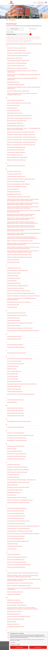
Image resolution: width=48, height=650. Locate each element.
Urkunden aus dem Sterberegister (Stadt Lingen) (16, 567)
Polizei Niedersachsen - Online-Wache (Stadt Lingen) (17, 440)
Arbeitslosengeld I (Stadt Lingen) (13, 82)
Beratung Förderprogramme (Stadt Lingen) (15, 123)
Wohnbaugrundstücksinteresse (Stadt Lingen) (15, 619)
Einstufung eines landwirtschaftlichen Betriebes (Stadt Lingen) (18, 184)
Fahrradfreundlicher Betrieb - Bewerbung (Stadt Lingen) (17, 270)
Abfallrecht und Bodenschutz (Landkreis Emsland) (16, 50)
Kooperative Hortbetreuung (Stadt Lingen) (15, 391)
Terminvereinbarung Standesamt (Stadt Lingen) (16, 536)
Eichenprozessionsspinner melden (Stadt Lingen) (16, 176)
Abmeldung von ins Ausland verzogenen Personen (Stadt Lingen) (19, 53)
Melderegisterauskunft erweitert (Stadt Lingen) (15, 415)
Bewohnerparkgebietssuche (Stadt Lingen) (15, 154)
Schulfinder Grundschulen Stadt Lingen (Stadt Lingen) (17, 472)
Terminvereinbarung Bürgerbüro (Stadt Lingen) (15, 510)
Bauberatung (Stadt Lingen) (12, 108)
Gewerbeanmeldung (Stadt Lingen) (13, 320)
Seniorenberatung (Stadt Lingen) (13, 477)
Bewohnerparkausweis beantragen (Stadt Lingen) (16, 147)
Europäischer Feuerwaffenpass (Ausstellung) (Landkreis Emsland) (19, 254)
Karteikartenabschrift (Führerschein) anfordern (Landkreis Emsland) (19, 358)
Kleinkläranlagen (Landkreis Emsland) (14, 386)
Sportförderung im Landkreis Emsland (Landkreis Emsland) (18, 487)
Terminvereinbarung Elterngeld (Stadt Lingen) (15, 518)
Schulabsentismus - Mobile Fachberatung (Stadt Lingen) (17, 467)
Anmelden (41, 2)
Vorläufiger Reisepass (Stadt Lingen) (14, 594)
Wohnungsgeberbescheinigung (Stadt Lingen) (15, 626)
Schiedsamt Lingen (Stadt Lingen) (13, 464)
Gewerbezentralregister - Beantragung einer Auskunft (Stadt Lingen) (19, 328)
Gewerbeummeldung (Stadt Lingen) (13, 325)
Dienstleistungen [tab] (33, 28)
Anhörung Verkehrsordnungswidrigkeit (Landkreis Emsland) (18, 60)
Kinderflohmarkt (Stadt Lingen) (12, 366)
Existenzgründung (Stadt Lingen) (13, 259)
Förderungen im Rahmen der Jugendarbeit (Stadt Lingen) (17, 285)
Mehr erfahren (12, 642)
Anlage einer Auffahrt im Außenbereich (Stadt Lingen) (17, 63)
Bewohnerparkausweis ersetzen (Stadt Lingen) (15, 149)
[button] (34, 2)
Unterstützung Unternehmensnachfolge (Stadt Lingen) (17, 557)
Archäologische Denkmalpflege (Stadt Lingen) (15, 84)
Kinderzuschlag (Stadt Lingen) (12, 373)
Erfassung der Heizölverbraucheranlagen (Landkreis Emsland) (18, 196)
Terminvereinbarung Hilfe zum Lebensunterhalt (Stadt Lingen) (18, 528)
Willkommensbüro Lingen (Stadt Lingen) (14, 611)
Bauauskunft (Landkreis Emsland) (13, 105)
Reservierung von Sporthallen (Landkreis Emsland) (16, 456)
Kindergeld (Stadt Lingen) (12, 368)
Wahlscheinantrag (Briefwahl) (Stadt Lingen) (15, 602)
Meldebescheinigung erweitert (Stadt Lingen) (15, 410)
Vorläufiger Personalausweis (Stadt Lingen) (15, 591)
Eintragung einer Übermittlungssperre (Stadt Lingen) (16, 186)
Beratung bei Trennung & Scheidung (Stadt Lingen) (16, 120)
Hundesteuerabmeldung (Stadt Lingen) (14, 336)
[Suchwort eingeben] (17, 32)
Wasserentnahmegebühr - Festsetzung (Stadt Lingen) (17, 605)
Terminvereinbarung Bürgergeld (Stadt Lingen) (15, 513)
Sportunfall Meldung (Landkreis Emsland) (14, 489)
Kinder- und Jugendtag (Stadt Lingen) (14, 371)
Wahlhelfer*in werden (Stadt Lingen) (13, 600)
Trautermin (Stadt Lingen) (12, 548)
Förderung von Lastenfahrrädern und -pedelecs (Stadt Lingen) (18, 290)
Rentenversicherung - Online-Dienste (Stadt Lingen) (16, 453)
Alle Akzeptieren (38, 647)
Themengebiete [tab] (14, 28)
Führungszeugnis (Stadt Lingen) (13, 304)
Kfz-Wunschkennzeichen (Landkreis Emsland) (15, 363)
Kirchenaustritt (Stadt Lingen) (12, 376)
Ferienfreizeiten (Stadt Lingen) (12, 275)
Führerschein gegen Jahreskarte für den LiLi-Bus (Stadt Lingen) (19, 302)
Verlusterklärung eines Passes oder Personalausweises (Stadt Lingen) (20, 583)
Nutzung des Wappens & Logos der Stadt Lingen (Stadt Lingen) (19, 421)
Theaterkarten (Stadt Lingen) (12, 543)
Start (7, 19)
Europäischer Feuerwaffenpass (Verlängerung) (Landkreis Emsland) (19, 257)
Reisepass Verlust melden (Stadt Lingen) (14, 451)
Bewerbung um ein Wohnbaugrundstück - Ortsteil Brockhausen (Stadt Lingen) (21, 137)
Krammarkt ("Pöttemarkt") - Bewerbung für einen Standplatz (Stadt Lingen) (21, 394)
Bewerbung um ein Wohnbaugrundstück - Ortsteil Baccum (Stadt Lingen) (20, 132)
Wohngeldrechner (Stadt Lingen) (13, 624)
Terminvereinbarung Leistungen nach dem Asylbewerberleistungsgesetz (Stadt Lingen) (23, 533)
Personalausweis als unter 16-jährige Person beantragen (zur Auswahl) (20, 435)
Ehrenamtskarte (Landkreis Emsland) (14, 171)
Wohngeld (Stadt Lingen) (11, 621)
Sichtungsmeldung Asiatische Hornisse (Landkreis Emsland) (18, 482)
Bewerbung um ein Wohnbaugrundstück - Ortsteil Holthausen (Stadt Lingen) (21, 144)
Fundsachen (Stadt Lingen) (12, 307)
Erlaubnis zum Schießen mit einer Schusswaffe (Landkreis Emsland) (19, 240)
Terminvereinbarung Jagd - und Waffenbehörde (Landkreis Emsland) (19, 531)
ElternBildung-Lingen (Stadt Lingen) (13, 191)
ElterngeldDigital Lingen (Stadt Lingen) (14, 194)
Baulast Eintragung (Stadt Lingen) (13, 110)
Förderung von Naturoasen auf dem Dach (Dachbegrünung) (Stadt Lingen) (21, 293)
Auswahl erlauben (19, 647)
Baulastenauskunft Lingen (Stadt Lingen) (14, 113)
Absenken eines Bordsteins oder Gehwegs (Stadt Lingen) (17, 55)
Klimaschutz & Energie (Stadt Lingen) (14, 389)
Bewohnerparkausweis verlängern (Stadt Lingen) (16, 152)
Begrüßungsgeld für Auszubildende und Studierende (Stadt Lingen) (19, 115)
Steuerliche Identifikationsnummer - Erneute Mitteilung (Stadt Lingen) (20, 500)
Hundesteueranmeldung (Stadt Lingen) (14, 338)
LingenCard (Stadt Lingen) (12, 402)
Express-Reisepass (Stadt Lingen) (13, 262)
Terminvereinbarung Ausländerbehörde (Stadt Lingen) (17, 508)
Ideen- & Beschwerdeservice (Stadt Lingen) (15, 344)
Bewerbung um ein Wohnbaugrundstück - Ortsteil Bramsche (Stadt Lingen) (21, 134)
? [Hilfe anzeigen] (30, 34)
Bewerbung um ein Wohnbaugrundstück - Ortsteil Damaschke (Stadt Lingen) (21, 142)
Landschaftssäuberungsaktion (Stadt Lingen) (15, 399)
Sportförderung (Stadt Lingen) (12, 484)
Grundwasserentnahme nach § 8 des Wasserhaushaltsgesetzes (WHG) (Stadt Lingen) (23, 330)
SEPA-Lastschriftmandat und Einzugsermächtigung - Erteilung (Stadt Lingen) (21, 479)
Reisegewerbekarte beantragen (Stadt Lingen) (15, 446)
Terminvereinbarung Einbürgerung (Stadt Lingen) (16, 515)
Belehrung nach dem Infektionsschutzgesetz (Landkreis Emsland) (19, 118)
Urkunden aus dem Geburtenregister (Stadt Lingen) (16, 562)
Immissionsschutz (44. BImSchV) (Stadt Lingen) (16, 347)
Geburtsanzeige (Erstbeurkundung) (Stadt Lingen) (16, 312)
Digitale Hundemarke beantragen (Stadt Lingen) (16, 165)
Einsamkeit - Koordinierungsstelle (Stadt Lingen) (16, 181)
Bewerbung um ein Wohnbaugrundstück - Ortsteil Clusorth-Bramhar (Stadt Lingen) (22, 139)
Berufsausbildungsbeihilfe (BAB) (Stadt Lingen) (15, 125)
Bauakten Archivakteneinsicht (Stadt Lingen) (15, 100)
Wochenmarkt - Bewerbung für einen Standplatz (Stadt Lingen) (18, 616)
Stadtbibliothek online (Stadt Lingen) (13, 492)
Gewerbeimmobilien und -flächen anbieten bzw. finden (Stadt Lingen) (20, 323)
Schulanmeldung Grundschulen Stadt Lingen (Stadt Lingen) (18, 469)
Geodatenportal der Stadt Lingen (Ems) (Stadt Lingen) (17, 315)
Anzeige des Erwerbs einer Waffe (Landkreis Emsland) (17, 68)
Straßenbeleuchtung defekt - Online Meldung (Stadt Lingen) (18, 502)
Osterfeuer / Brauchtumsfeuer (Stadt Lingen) (15, 427)
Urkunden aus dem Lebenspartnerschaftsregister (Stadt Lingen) (19, 564)
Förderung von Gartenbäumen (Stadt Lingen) (15, 288)
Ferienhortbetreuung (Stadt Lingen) (13, 278)
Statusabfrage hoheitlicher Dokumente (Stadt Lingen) (17, 497)
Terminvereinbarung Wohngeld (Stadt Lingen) (15, 538)
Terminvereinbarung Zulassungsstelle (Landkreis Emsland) (18, 541)
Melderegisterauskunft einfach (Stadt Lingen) (15, 413)
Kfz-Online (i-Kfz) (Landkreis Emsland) (14, 361)
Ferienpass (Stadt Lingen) (12, 280)
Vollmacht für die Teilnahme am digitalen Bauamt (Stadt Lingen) (19, 585)
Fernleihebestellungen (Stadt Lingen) (14, 283)
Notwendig (13, 644)
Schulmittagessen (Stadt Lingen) (13, 474)
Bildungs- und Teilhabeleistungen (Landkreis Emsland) (17, 157)
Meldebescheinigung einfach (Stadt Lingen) (15, 408)
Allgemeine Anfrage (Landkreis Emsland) (14, 58)
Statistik (18, 644)
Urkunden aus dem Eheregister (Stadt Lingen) (15, 559)
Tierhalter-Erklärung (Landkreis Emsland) (14, 546)
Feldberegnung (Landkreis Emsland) (14, 273)
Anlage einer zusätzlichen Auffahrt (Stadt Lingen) (16, 65)
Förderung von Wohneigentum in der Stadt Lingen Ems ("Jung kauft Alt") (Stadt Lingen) (23, 295)
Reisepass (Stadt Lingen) (11, 448)
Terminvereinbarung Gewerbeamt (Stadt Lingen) (16, 523)
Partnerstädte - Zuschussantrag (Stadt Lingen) (15, 432)
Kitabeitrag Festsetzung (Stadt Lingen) (14, 381)
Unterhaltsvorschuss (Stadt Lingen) (13, 554)
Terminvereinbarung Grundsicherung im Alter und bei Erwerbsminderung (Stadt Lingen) (23, 526)
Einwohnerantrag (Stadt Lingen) (13, 189)
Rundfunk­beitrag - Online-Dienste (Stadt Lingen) (16, 458)
